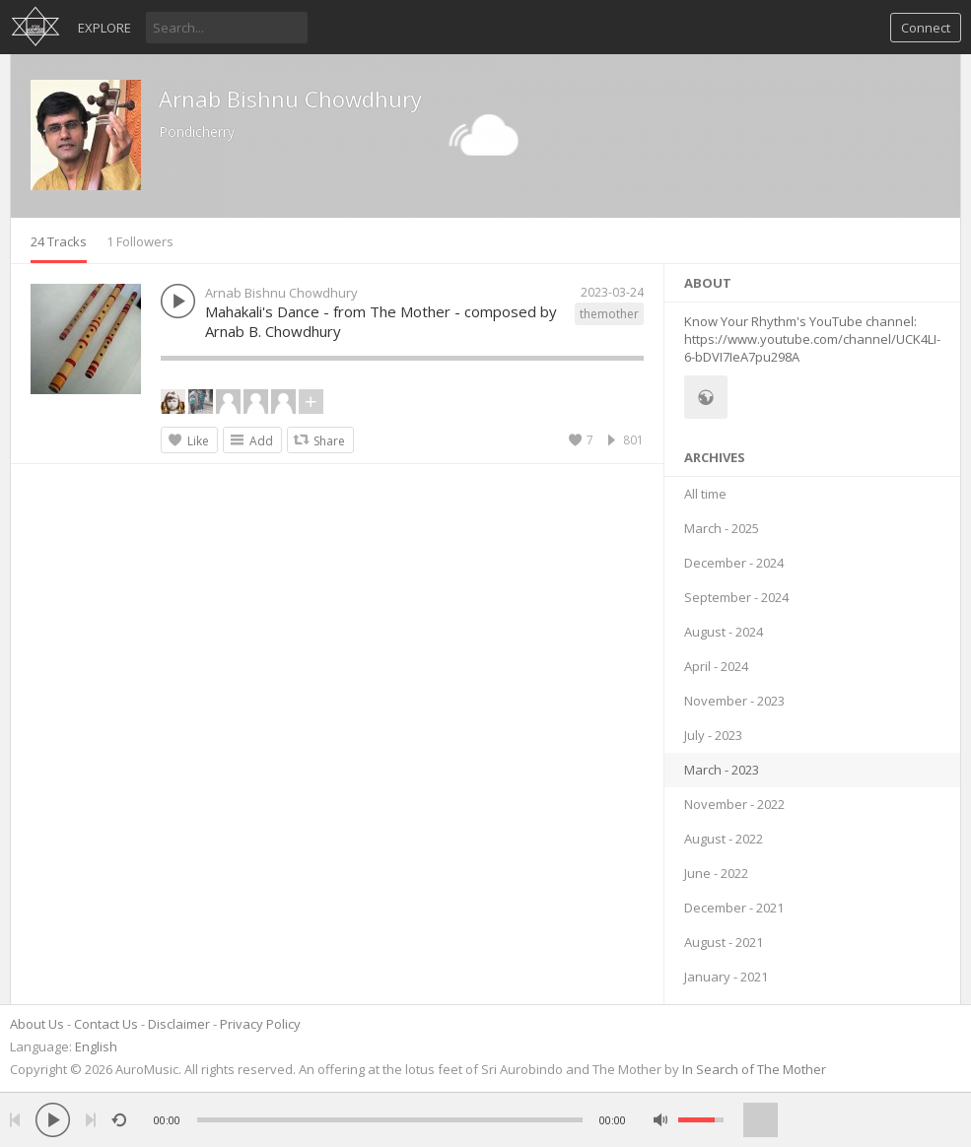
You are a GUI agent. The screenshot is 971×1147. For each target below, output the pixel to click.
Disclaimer (179, 1024)
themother (609, 313)
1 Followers (139, 241)
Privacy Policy (260, 1024)
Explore (104, 27)
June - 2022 (716, 873)
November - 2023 (734, 700)
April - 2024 (716, 666)
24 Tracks (59, 241)
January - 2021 (726, 976)
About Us (37, 1024)
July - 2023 (713, 735)
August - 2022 (723, 838)
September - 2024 (736, 597)
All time (705, 494)
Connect (925, 27)
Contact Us (106, 1024)
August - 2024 (723, 632)
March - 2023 (721, 769)
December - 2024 (734, 563)
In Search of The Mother (754, 1069)
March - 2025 (721, 528)
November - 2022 (734, 804)
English (96, 1046)
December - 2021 (734, 907)
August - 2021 (723, 942)
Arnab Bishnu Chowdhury (290, 98)
